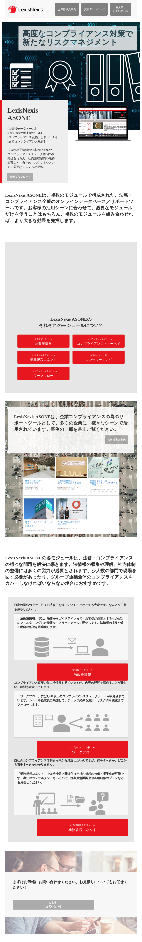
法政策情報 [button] (82, 672)
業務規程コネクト (43, 358)
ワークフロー (43, 374)
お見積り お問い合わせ (121, 9)
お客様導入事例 (67, 9)
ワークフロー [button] (82, 750)
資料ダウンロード (94, 9)
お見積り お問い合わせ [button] (53, 904)
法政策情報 (43, 341)
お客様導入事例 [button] (116, 439)
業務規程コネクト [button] (82, 828)
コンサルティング (98, 358)
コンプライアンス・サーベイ (98, 341)
